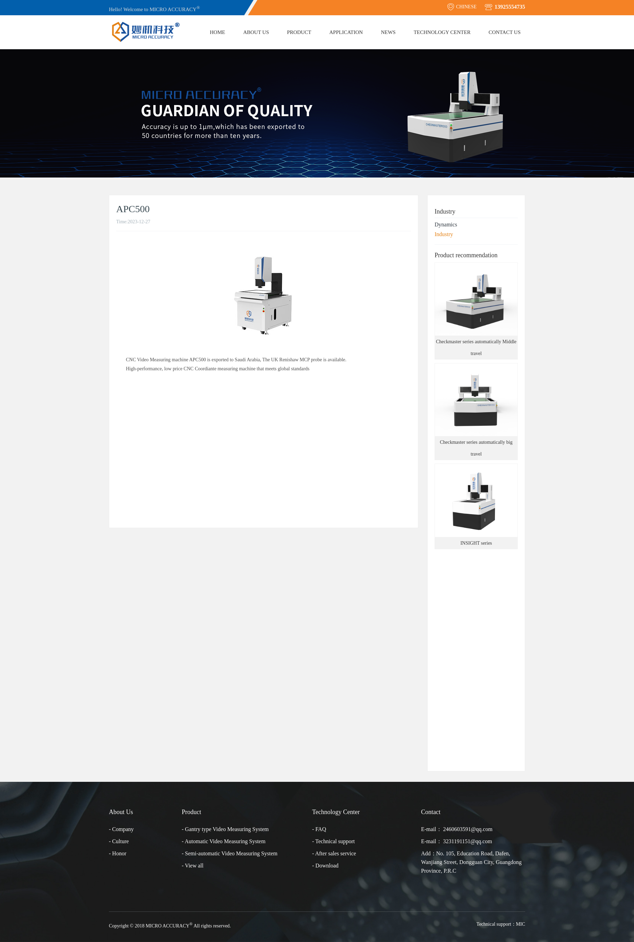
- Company (121, 829)
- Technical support (333, 841)
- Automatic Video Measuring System (223, 841)
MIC (520, 924)
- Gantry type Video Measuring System (225, 829)
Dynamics (446, 224)
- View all (193, 865)
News (388, 32)
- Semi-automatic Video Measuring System (229, 853)
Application (346, 32)
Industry (444, 234)
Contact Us (505, 32)
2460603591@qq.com (467, 829)
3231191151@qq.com (467, 841)
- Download (325, 865)
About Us (256, 32)
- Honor (117, 853)
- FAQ (319, 829)
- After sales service (334, 853)
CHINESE (462, 6)
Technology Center (442, 32)
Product (299, 32)
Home (217, 32)
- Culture (119, 841)
